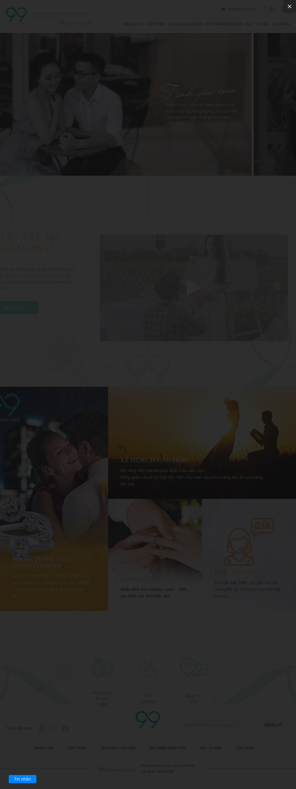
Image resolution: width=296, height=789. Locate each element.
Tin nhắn (22, 779)
